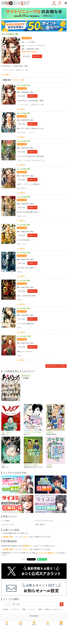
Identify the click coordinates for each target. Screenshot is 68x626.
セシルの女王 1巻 (23, 85)
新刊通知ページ (27, 546)
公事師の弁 (49, 432)
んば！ (3, 465)
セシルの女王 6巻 (23, 225)
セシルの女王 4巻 (23, 169)
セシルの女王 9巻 (23, 308)
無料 (40, 609)
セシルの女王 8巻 (23, 280)
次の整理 (49, 465)
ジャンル (32, 609)
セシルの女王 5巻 (23, 197)
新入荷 (6, 609)
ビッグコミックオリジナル (36, 45)
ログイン (59, 3)
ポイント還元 (27, 38)
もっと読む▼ (5, 74)
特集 (24, 609)
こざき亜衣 (31, 42)
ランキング (15, 609)
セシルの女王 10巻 (24, 336)
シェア (23, 559)
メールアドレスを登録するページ (47, 553)
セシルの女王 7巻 (23, 253)
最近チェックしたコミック (53, 609)
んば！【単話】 (6, 432)
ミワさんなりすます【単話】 (33, 432)
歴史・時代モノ (41, 524)
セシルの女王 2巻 (23, 113)
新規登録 (54, 3)
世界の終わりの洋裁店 (31, 465)
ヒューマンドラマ (8, 524)
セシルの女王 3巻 (23, 141)
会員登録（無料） (8, 537)
